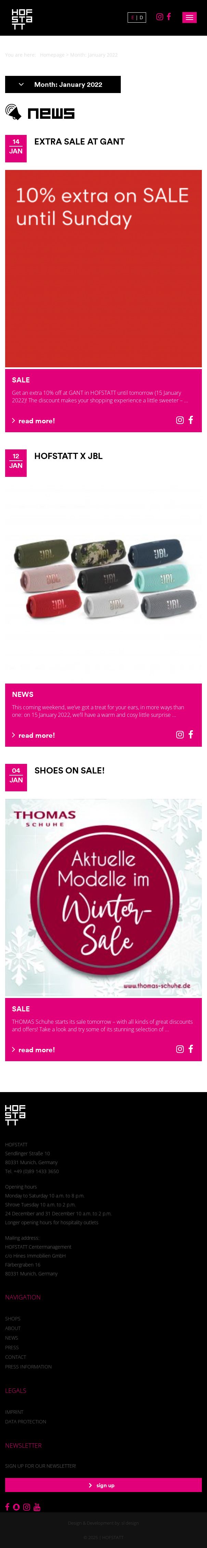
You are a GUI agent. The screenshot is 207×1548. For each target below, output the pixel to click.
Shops (13, 1318)
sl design (130, 1523)
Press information (28, 1366)
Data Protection (25, 1421)
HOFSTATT (113, 1537)
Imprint (14, 1412)
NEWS (23, 694)
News (11, 1337)
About (13, 1328)
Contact (15, 1357)
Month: (60, 84)
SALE (21, 379)
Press (12, 1347)
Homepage (52, 54)
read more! (33, 420)
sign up (102, 1485)
